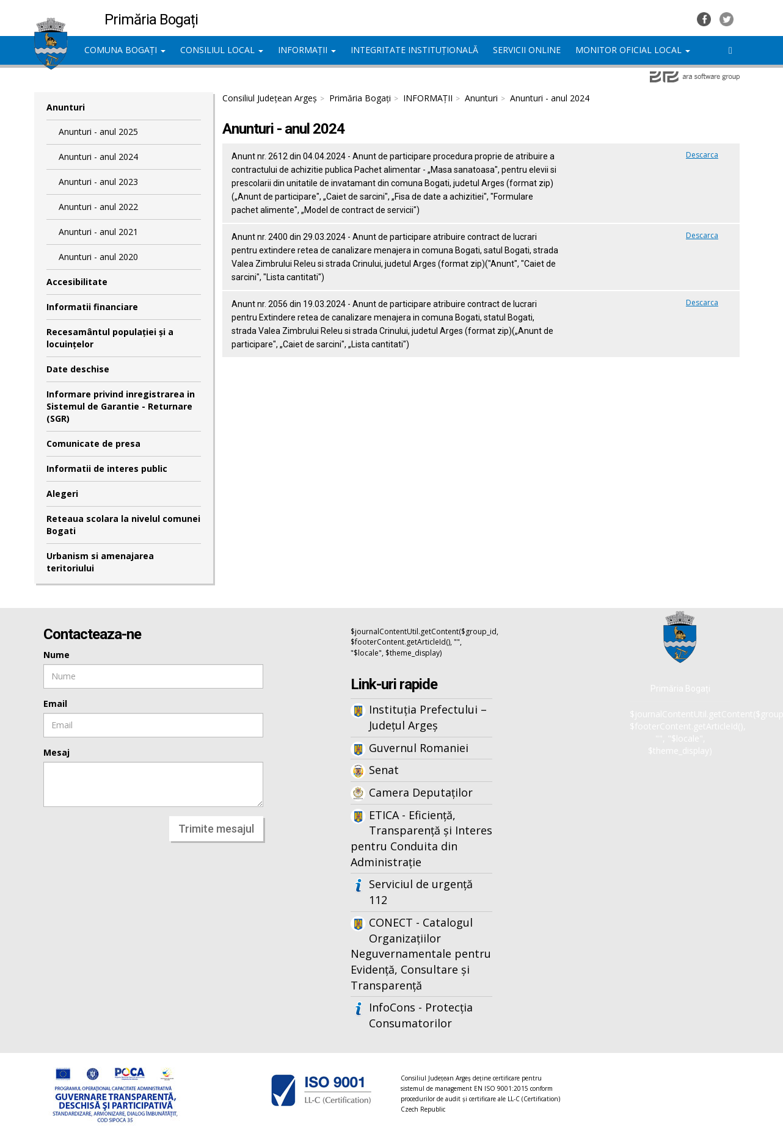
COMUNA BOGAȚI (125, 50)
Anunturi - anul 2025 (98, 131)
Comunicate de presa (93, 443)
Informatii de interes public (106, 468)
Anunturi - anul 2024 (98, 156)
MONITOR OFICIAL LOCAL (632, 50)
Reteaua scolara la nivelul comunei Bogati (123, 525)
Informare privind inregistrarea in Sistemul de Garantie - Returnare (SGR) (120, 406)
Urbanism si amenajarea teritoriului (100, 562)
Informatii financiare (92, 307)
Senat (384, 769)
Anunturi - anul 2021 (98, 231)
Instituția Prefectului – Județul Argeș (428, 717)
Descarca (702, 155)
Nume (56, 654)
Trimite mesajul (216, 828)
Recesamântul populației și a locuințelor (109, 338)
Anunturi (65, 107)
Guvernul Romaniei (418, 747)
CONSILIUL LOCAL (221, 50)
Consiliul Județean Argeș (269, 98)
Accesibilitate (76, 282)
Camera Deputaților (421, 792)
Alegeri (62, 493)
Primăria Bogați (360, 98)
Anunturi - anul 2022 (98, 206)
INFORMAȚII (307, 50)
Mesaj (56, 752)
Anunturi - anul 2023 (98, 181)
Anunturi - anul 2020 (98, 256)
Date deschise (77, 369)
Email (55, 703)
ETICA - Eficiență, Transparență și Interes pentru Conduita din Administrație (421, 838)
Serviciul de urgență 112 (421, 892)
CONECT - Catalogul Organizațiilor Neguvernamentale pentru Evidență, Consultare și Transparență (421, 954)
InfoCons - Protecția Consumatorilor (421, 1015)
